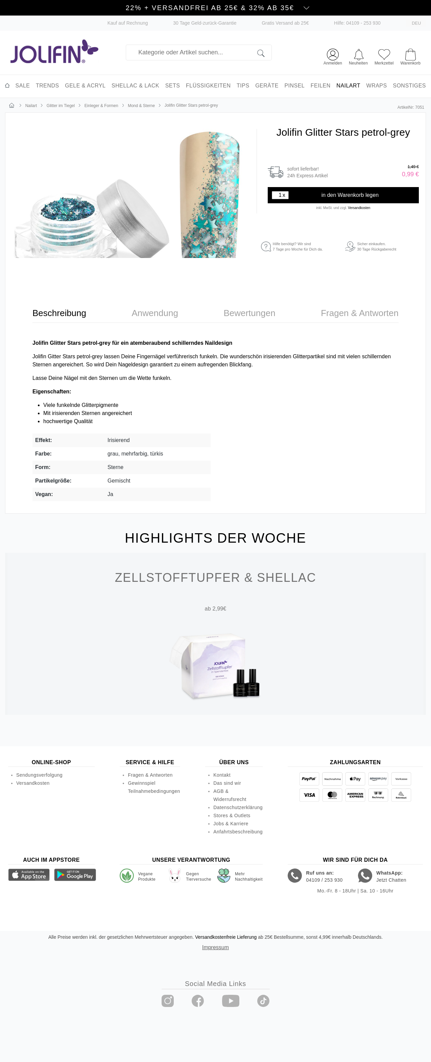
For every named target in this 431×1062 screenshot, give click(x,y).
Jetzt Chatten (391, 880)
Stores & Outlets (231, 815)
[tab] (59, 313)
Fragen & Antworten (150, 775)
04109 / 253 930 (324, 880)
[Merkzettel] (384, 56)
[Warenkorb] (411, 54)
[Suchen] (264, 52)
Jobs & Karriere (230, 823)
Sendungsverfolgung (39, 775)
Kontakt (222, 775)
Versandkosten (359, 208)
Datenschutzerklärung (238, 807)
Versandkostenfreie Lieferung (226, 937)
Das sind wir (227, 783)
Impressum (215, 947)
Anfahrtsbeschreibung (238, 831)
